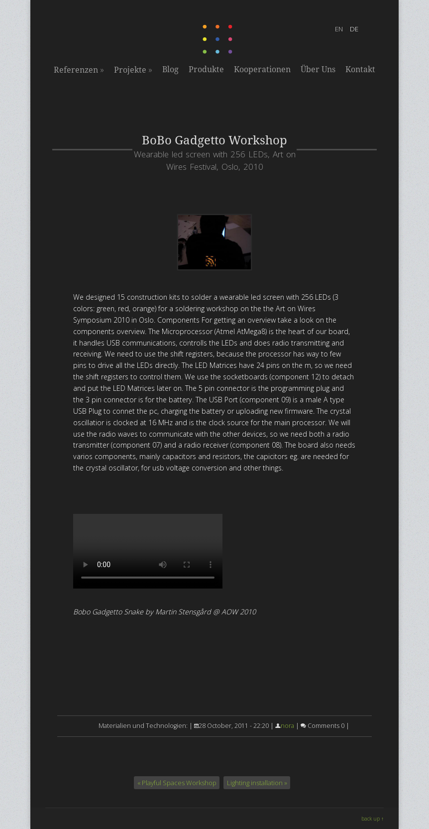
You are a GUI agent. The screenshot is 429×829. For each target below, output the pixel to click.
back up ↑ (372, 818)
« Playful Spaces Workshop (176, 782)
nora (287, 725)
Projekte (133, 69)
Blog (170, 69)
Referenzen (79, 69)
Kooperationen (262, 69)
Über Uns (318, 69)
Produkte (206, 69)
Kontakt (360, 69)
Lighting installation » (257, 782)
